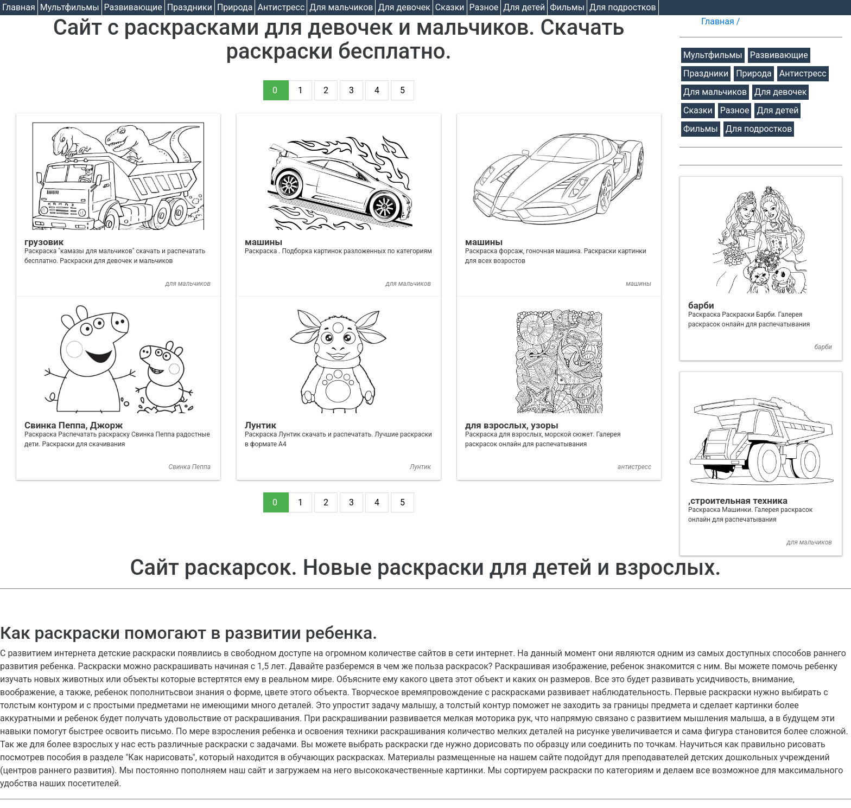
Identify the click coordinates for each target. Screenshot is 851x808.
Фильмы (567, 7)
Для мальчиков (341, 7)
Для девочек (404, 7)
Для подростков (622, 7)
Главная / (721, 21)
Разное (484, 7)
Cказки (450, 7)
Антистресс (280, 7)
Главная (18, 7)
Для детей (524, 7)
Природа (235, 7)
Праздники (189, 7)
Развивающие (133, 7)
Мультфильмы (69, 7)
